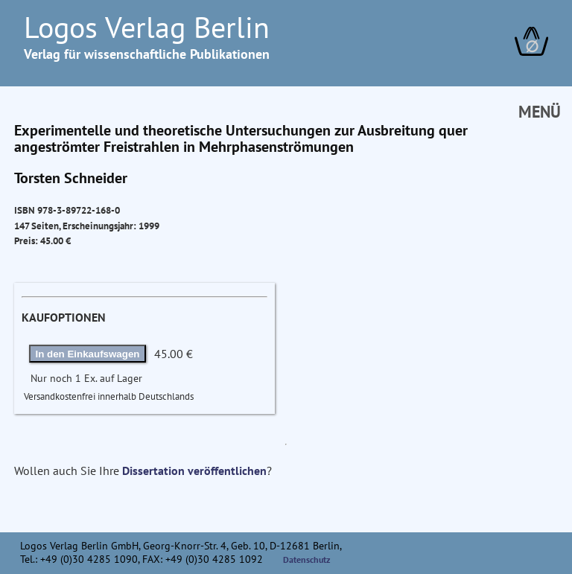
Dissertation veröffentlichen (194, 470)
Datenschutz (307, 559)
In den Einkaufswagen (88, 354)
